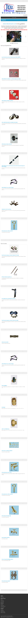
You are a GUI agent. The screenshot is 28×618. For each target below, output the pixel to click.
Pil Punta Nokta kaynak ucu (7, 276)
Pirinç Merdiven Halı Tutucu (7, 472)
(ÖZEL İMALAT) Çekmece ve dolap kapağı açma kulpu (11, 78)
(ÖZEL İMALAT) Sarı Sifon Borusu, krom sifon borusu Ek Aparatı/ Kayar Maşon (13, 166)
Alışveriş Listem (3, 611)
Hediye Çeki (2, 605)
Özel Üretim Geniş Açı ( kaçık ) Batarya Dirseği (10, 320)
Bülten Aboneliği (3, 612)
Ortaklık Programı (3, 606)
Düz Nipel (3, 407)
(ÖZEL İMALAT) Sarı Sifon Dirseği (7, 187)
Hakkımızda (2, 597)
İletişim (2, 599)
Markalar (2, 604)
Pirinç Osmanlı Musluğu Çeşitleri (7, 559)
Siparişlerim (2, 610)
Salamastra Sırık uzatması (6, 209)
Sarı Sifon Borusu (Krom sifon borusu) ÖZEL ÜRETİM (11, 57)
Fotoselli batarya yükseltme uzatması (8, 298)
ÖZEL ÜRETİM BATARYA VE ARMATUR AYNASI (10, 122)
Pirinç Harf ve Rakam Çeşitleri (7, 450)
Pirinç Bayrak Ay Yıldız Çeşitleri (7, 230)
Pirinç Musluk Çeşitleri (6, 537)
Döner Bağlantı (4, 385)
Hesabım (2, 609)
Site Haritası (2, 601)
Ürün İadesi (2, 600)
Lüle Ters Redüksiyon (5, 428)
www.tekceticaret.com (9, 24)
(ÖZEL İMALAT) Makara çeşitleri (7, 100)
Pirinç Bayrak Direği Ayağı (6, 515)
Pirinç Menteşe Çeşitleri (6, 580)
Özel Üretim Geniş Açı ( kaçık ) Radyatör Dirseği (10, 255)
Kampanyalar (2, 607)
